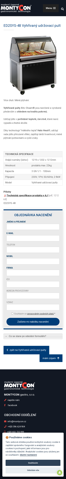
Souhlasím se (34, 314)
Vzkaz (9, 302)
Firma (9, 268)
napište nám (12, 400)
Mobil (9, 256)
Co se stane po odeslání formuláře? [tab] (25, 336)
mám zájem (51, 358)
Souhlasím (33, 463)
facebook (10, 405)
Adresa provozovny (17, 291)
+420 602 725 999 (14, 432)
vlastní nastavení (28, 455)
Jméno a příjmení (16, 222)
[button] (50, 8)
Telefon (10, 245)
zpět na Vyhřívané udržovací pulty (26, 349)
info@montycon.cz (15, 421)
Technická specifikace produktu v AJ (27, 195)
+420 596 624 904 (14, 426)
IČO (8, 279)
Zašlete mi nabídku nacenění (33, 321)
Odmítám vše (33, 470)
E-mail (10, 233)
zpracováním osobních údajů (40, 314)
